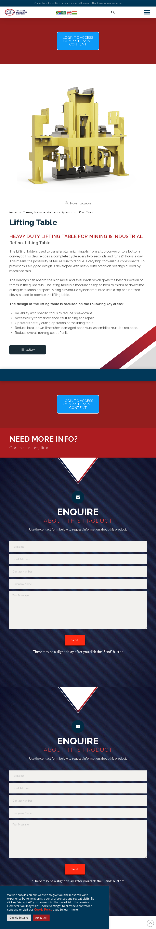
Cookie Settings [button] (19, 917)
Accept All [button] (41, 917)
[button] (113, 12)
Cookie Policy (43, 909)
